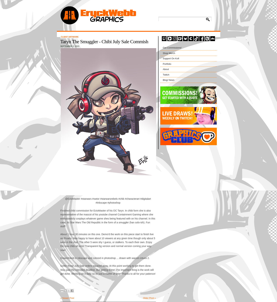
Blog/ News (169, 80)
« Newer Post (67, 298)
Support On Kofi (171, 58)
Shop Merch (169, 53)
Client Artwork (70, 37)
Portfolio (167, 64)
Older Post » (149, 298)
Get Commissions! (172, 47)
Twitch (166, 74)
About (166, 69)
